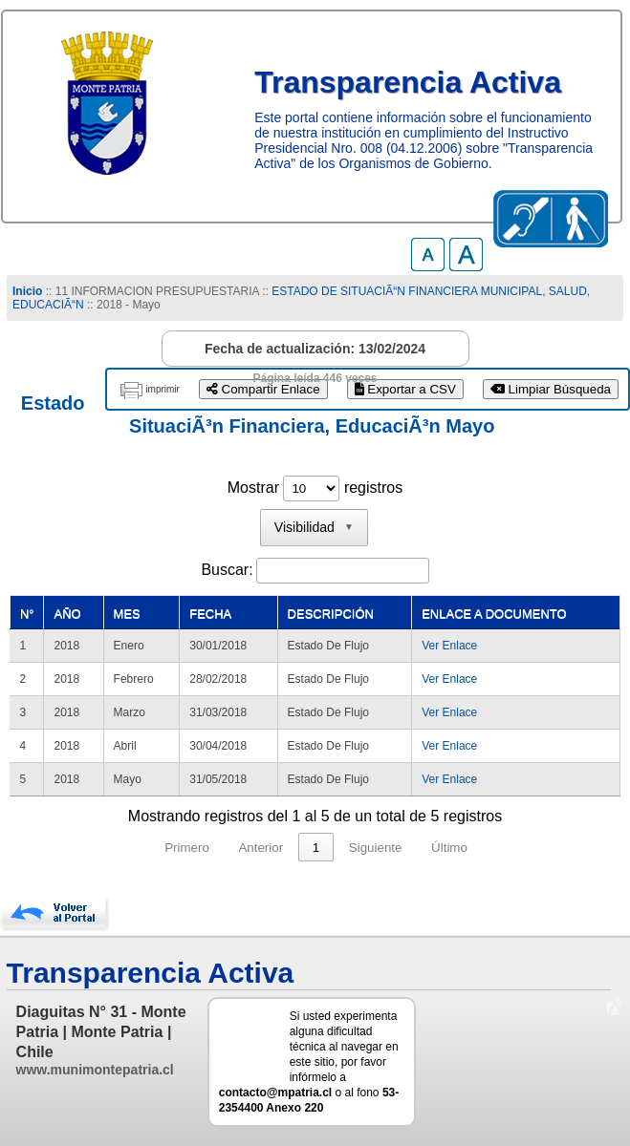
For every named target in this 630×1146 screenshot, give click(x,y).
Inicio (27, 291)
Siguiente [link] (375, 847)
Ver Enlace (449, 645)
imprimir (162, 389)
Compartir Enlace (263, 389)
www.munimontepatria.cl (95, 1069)
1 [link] (316, 847)
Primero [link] (186, 847)
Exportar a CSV (405, 389)
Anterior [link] (260, 847)
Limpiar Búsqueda (550, 389)
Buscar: (226, 570)
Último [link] (449, 847)
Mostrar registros (315, 487)
